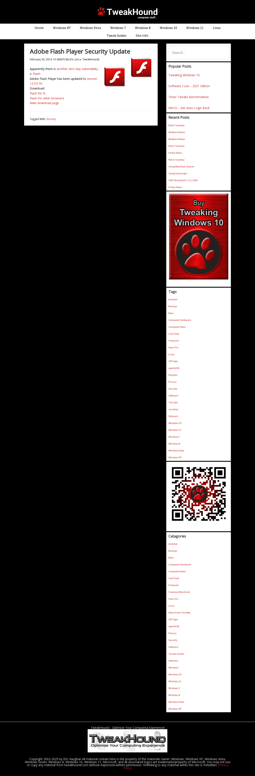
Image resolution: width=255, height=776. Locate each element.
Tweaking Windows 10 (184, 75)
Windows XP (174, 457)
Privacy (172, 381)
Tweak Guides (176, 653)
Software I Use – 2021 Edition (189, 86)
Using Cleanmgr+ (178, 173)
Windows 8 (174, 443)
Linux (171, 354)
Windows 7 (174, 436)
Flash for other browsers (47, 98)
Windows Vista (176, 450)
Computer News (177, 326)
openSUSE (173, 368)
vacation (173, 409)
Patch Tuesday (176, 125)
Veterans (173, 416)
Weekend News (176, 132)
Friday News (175, 152)
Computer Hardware (179, 320)
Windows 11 (174, 429)
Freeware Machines (179, 592)
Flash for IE (37, 93)
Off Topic (173, 361)
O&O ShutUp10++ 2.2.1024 (182, 180)
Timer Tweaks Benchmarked (188, 97)
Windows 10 (174, 423)
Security (51, 119)
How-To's (173, 347)
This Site (173, 402)
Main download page (44, 103)
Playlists (172, 375)
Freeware (173, 340)
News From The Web (179, 612)
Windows (173, 667)
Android (172, 299)
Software (173, 395)
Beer (170, 313)
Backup (172, 306)
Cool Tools (173, 333)
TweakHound (127, 12)
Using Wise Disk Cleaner (181, 166)
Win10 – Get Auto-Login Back (189, 108)
